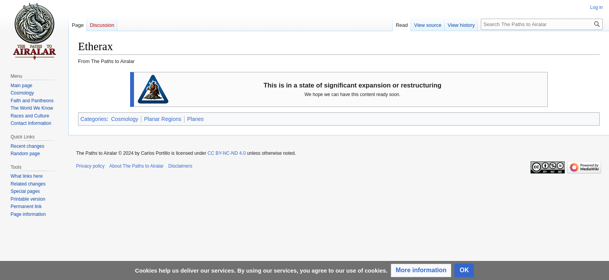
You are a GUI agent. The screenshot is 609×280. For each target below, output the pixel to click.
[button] (421, 270)
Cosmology (124, 119)
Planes (195, 119)
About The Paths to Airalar (136, 166)
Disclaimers (180, 166)
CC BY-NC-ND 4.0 (226, 153)
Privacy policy (90, 166)
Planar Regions (162, 119)
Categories (93, 119)
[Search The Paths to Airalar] (542, 24)
